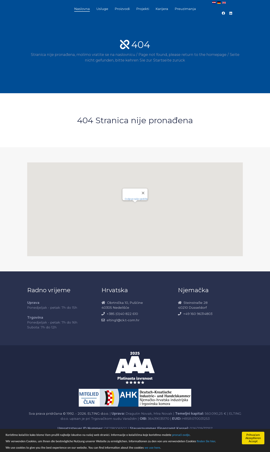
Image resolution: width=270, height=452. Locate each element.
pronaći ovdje (181, 435)
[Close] (143, 192)
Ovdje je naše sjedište (136, 198)
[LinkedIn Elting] (230, 13)
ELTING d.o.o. (98, 413)
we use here (152, 448)
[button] (135, 205)
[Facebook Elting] (223, 13)
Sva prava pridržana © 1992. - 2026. (58, 413)
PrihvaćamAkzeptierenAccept (253, 438)
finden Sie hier (206, 441)
